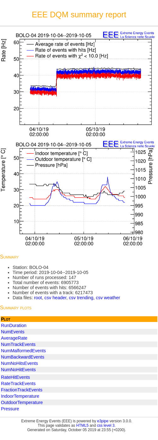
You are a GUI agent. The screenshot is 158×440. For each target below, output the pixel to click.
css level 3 (105, 425)
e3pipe (102, 421)
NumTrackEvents (18, 344)
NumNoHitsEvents (19, 363)
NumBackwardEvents (22, 357)
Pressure (10, 408)
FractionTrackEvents (21, 389)
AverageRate (14, 338)
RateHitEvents (15, 377)
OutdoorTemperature (22, 402)
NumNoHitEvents (18, 369)
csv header (55, 297)
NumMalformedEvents (23, 350)
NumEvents (12, 331)
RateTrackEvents (18, 383)
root (38, 297)
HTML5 (82, 425)
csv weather (108, 297)
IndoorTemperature (20, 396)
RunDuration (13, 325)
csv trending (81, 297)
